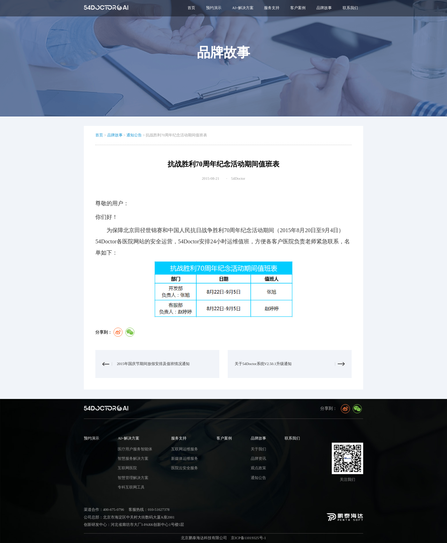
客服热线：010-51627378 (149, 510)
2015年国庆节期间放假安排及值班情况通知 (153, 364)
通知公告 (134, 135)
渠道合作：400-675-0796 (104, 510)
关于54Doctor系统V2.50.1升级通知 (263, 364)
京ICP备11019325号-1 (248, 538)
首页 (191, 8)
